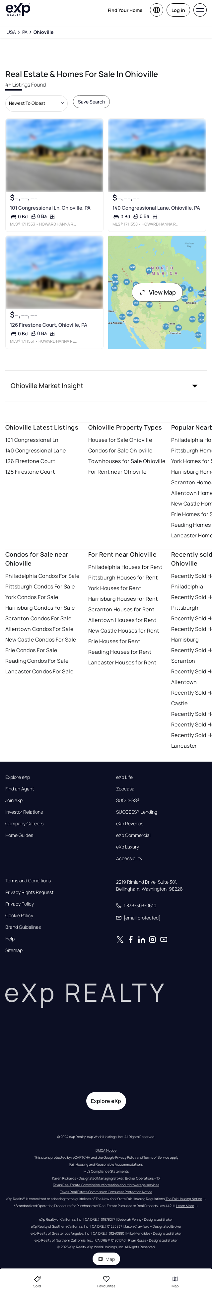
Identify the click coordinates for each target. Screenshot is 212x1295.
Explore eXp (17, 777)
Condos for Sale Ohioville (120, 450)
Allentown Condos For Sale (39, 629)
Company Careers (24, 823)
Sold (37, 1282)
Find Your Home (125, 10)
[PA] (25, 32)
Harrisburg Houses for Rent (123, 598)
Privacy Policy (19, 904)
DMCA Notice (106, 1150)
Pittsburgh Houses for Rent (123, 577)
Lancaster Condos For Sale (39, 671)
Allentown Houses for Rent (122, 620)
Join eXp (14, 800)
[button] (106, 386)
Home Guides (19, 835)
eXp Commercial (133, 835)
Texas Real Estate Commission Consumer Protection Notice (106, 1192)
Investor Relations (24, 812)
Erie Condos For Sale (31, 650)
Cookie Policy (19, 915)
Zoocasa (125, 788)
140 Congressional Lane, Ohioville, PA (156, 207)
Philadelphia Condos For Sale (42, 575)
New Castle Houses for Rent (123, 630)
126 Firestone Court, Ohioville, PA (48, 324)
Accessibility (129, 858)
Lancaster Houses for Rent (122, 662)
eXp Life (124, 777)
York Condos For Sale (31, 597)
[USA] (11, 32)
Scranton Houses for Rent (121, 609)
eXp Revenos (129, 823)
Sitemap (14, 950)
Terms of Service (156, 1157)
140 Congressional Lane (35, 450)
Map (106, 1259)
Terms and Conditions (28, 880)
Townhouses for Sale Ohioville (127, 461)
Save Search (91, 102)
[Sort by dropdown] (36, 103)
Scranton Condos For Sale (38, 618)
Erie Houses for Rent (114, 641)
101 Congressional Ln (32, 439)
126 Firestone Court (30, 461)
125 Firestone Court (30, 471)
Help (10, 938)
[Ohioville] (43, 32)
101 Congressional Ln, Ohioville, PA (50, 207)
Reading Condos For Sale (36, 660)
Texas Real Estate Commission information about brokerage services (106, 1185)
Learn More (185, 1205)
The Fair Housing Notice (184, 1198)
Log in (178, 10)
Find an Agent (19, 788)
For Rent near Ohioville (117, 471)
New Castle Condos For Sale (40, 639)
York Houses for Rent (114, 588)
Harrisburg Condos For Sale (40, 607)
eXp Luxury (127, 847)
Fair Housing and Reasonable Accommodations (106, 1164)
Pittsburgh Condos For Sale (40, 586)
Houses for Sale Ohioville (120, 439)
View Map (157, 292)
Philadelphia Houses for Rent (125, 567)
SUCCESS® (128, 800)
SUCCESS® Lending (136, 812)
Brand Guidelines (23, 927)
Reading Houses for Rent (119, 651)
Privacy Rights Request (29, 892)
